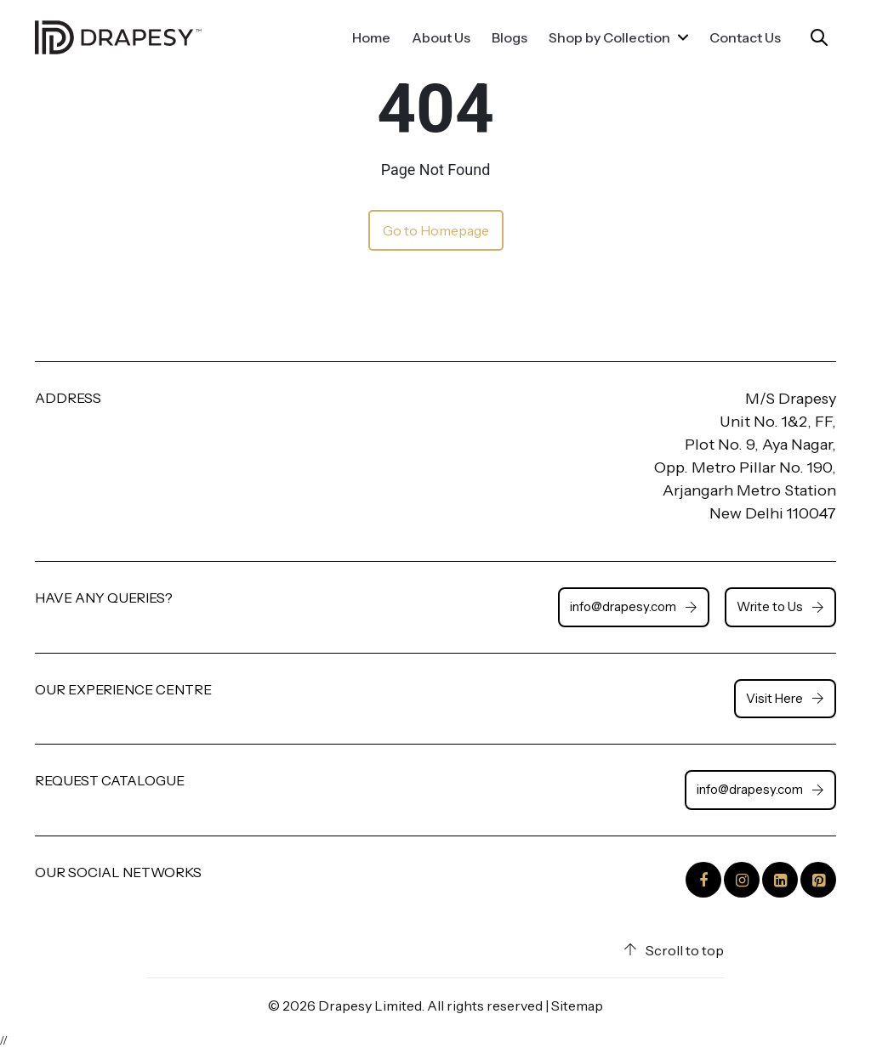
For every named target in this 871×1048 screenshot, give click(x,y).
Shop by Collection (618, 37)
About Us (441, 37)
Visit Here (785, 698)
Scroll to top (673, 950)
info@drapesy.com (633, 606)
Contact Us (745, 37)
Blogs (509, 37)
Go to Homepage (436, 230)
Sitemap (577, 1005)
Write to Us (780, 606)
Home (371, 37)
